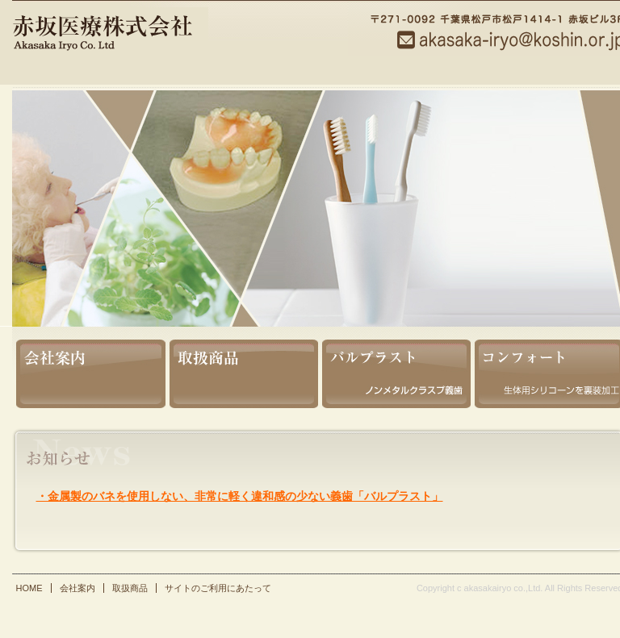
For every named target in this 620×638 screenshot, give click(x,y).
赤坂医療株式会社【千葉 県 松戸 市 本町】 (164, 44)
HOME (29, 588)
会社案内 (88, 367)
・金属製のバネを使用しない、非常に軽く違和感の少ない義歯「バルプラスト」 (239, 496)
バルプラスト (394, 367)
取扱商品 (241, 367)
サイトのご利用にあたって (218, 588)
